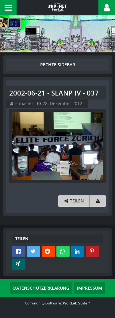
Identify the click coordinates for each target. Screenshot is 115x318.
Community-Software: (57, 303)
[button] (8, 7)
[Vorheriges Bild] (18, 146)
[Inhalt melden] (98, 201)
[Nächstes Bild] (96, 146)
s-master (24, 103)
